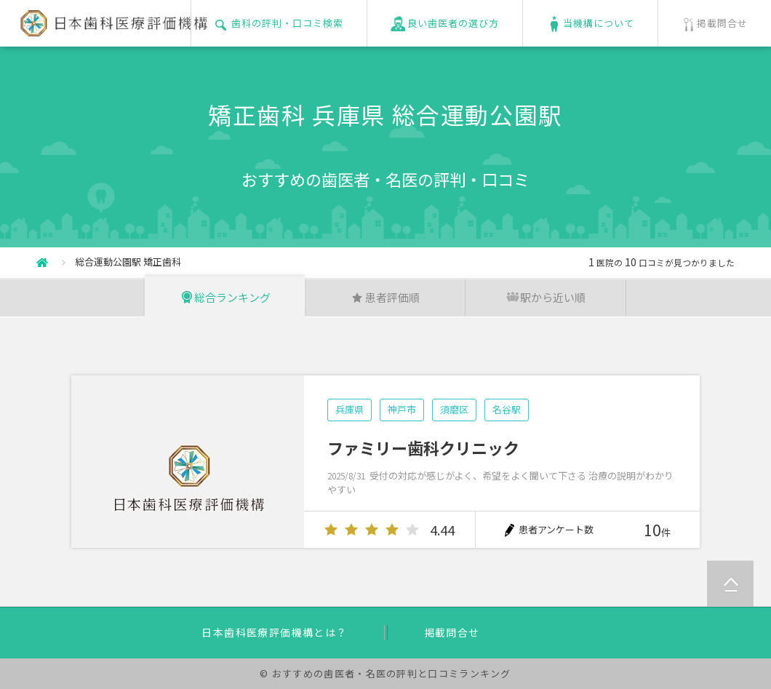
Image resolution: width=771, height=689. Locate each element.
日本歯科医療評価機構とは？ (274, 632)
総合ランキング (225, 297)
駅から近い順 (546, 297)
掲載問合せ (452, 632)
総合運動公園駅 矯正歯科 (128, 261)
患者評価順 (385, 297)
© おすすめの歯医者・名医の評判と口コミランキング (385, 673)
